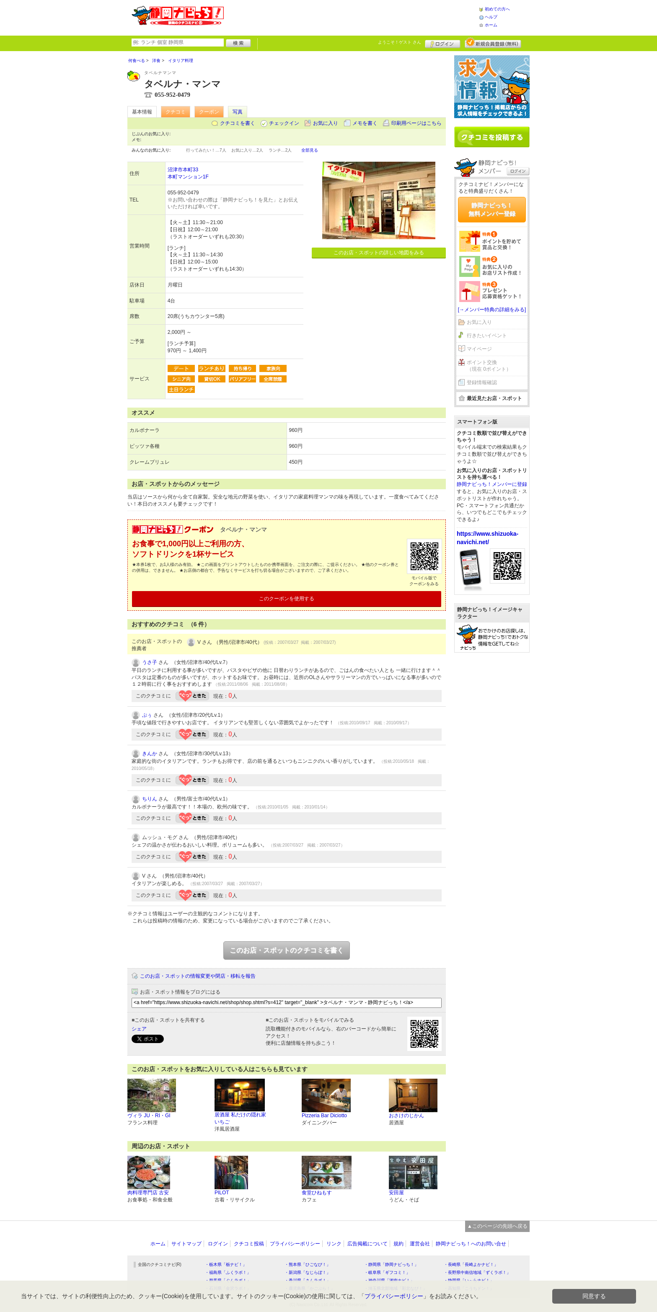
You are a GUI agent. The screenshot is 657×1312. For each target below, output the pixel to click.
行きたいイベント (487, 335)
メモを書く (365, 123)
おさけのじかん (406, 1115)
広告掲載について (367, 1244)
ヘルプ (491, 17)
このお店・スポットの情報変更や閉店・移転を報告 (198, 976)
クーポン (209, 112)
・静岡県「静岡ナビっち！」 (391, 1264)
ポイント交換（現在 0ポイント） (489, 365)
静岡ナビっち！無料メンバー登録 (491, 209)
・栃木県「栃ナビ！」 (226, 1264)
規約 (398, 1244)
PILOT (222, 1193)
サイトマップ (186, 1244)
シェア (139, 1029)
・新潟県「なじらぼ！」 (308, 1272)
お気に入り (325, 123)
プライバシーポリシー (295, 1244)
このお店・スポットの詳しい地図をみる (379, 253)
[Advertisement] (351, 16)
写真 (238, 112)
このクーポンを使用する (286, 599)
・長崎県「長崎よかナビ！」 (471, 1264)
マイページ (479, 349)
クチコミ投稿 (249, 1244)
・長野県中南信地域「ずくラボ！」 (477, 1272)
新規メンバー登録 (493, 42)
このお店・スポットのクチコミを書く (287, 950)
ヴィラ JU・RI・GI (149, 1115)
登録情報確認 (482, 382)
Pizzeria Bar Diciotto (324, 1115)
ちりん (149, 799)
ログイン (442, 42)
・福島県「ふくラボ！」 (228, 1272)
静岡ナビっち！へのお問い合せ (471, 1244)
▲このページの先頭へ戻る (497, 1226)
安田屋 (396, 1193)
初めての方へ (497, 9)
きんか (149, 754)
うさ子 (149, 662)
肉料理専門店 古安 (148, 1193)
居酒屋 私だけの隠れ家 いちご (240, 1118)
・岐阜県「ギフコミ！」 (387, 1272)
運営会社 (420, 1244)
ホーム (491, 25)
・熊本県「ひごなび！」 (308, 1264)
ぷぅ (147, 715)
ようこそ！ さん (399, 42)
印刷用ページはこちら (416, 123)
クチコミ (176, 112)
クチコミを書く (237, 123)
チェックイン (284, 123)
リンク (333, 1244)
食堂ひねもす (317, 1193)
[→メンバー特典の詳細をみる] (492, 310)
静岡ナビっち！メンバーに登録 (492, 484)
